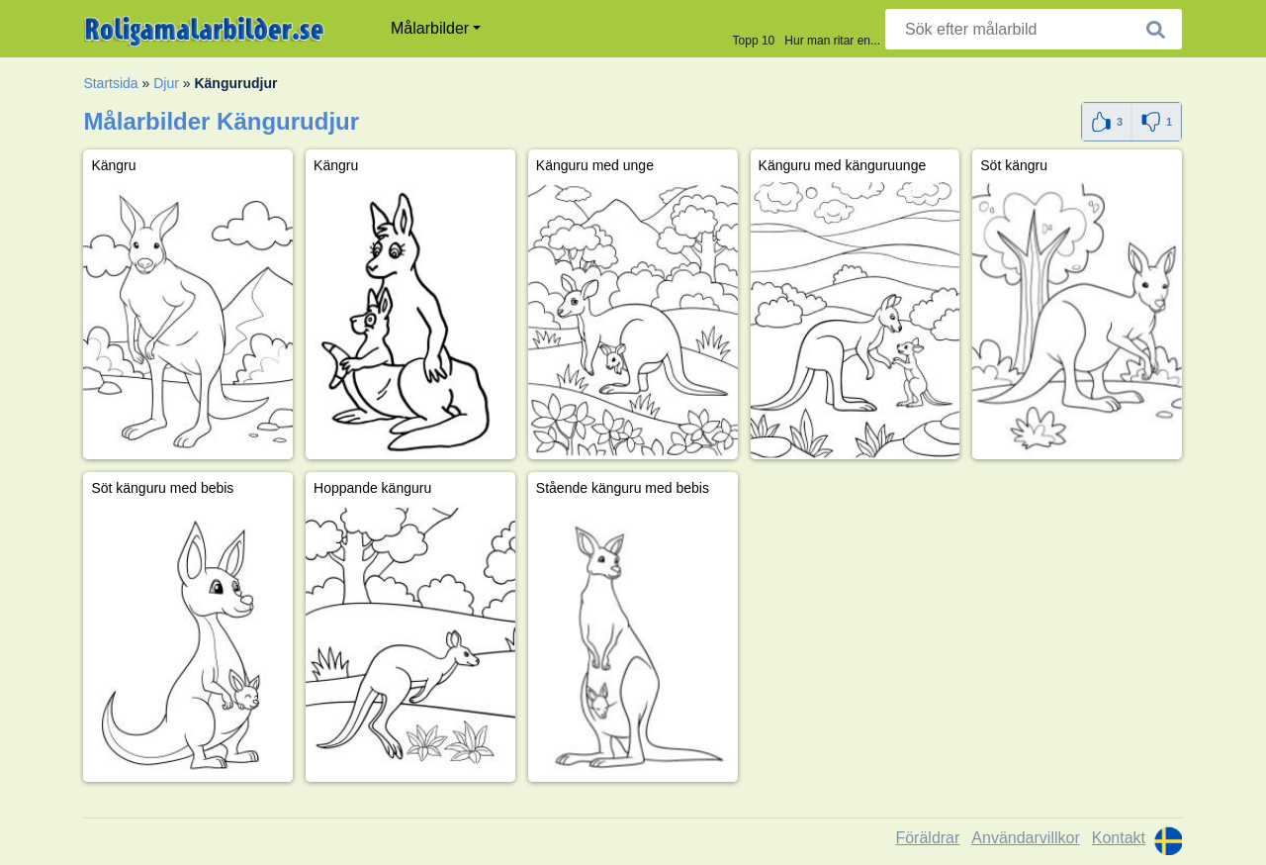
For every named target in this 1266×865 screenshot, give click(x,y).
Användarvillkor (1025, 837)
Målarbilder (430, 28)
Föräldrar (927, 837)
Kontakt (1118, 837)
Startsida (110, 83)
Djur (166, 83)
